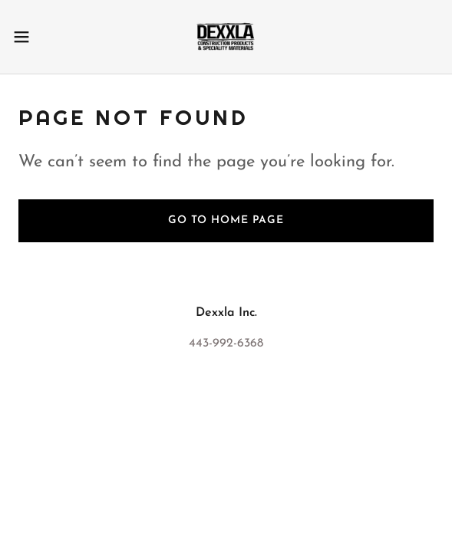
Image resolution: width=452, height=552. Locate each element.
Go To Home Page (226, 220)
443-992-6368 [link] (226, 343)
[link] (225, 36)
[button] (39, 36)
